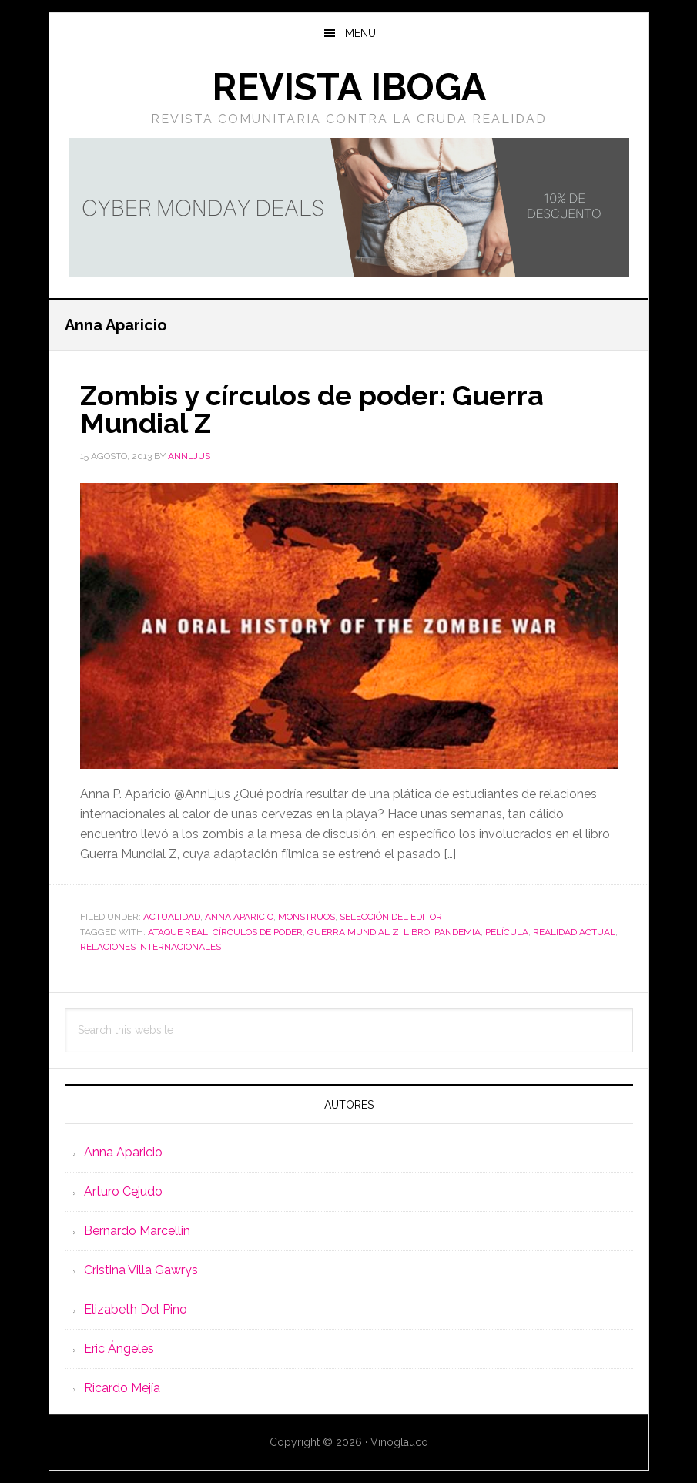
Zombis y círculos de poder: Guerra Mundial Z (312, 409)
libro (417, 932)
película (506, 932)
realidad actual (574, 932)
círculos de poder (258, 932)
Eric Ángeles (119, 1348)
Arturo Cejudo (123, 1191)
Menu (360, 33)
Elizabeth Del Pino (135, 1309)
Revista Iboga (349, 87)
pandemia (457, 932)
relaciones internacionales (150, 946)
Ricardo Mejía (122, 1388)
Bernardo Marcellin (137, 1230)
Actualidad (171, 916)
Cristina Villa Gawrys (141, 1270)
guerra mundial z (353, 932)
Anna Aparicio (239, 916)
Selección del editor (391, 916)
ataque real (178, 932)
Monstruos (306, 916)
